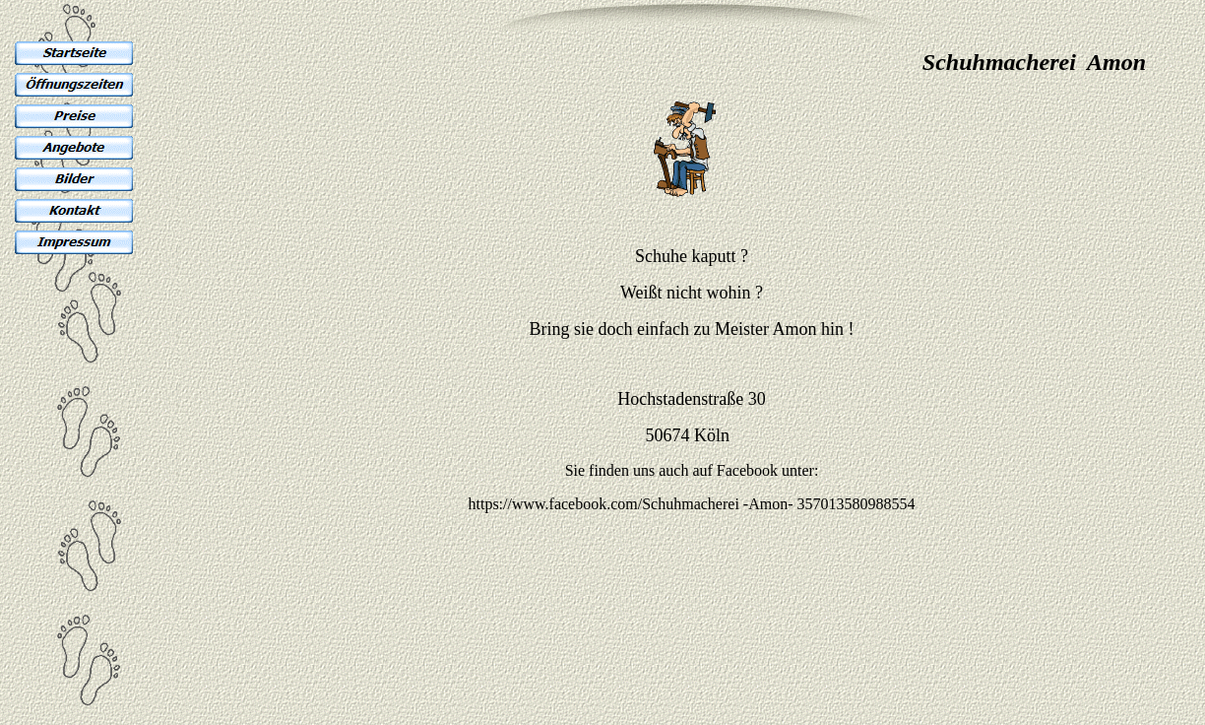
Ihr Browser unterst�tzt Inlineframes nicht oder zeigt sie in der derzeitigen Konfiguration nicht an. (602, 354)
